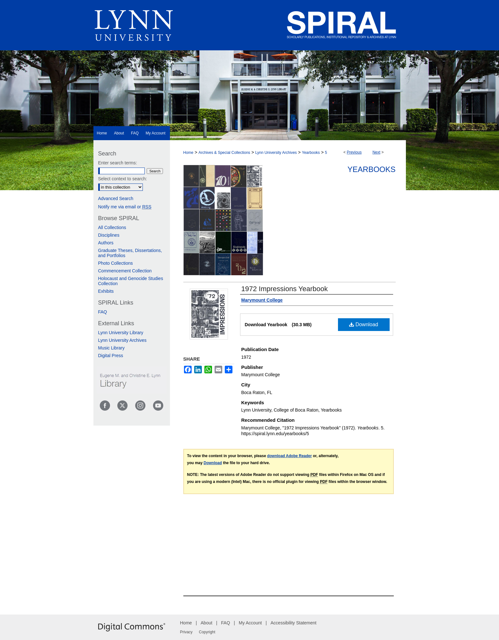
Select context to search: (122, 178)
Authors (106, 242)
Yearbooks (311, 152)
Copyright (207, 632)
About (206, 622)
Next (376, 152)
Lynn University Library (120, 332)
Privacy (186, 632)
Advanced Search (116, 198)
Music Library (111, 347)
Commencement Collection (125, 270)
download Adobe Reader (289, 456)
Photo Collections (115, 263)
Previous (354, 152)
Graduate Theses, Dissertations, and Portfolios (130, 253)
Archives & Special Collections (224, 152)
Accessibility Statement (294, 622)
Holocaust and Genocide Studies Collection (130, 281)
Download (363, 324)
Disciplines (109, 235)
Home (188, 152)
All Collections (112, 227)
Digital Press (110, 355)
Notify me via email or (124, 206)
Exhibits (106, 291)
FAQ (102, 311)
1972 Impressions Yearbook (284, 289)
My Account (250, 622)
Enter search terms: (117, 162)
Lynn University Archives (276, 152)
